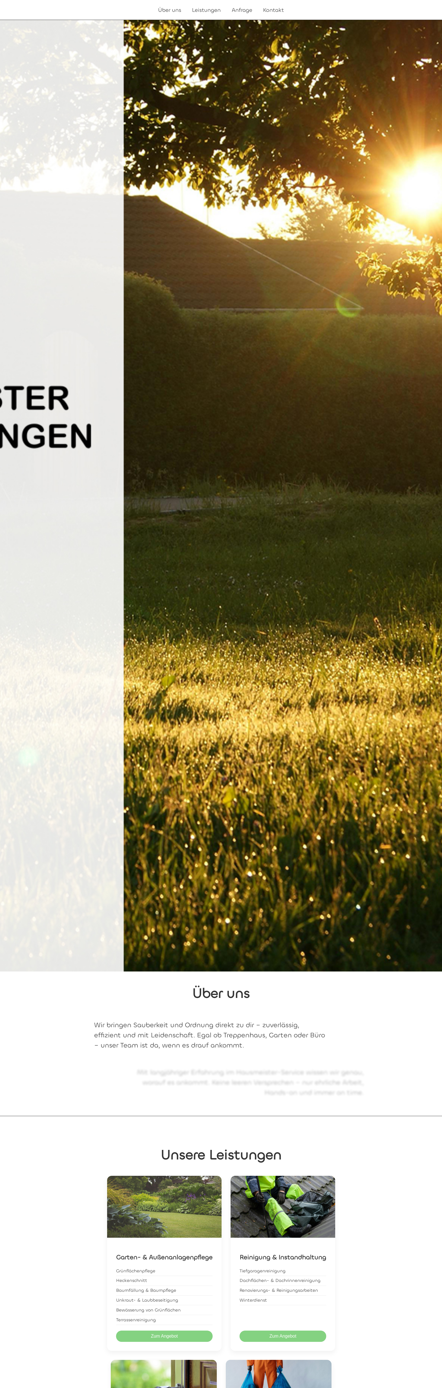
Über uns (169, 10)
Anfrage (242, 10)
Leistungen (206, 10)
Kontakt (273, 10)
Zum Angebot (164, 1336)
